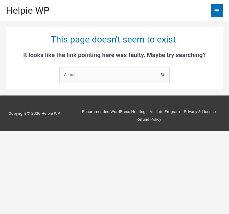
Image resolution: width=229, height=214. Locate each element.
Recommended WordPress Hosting (114, 111)
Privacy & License (200, 111)
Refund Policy (149, 119)
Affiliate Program (164, 111)
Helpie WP (27, 10)
